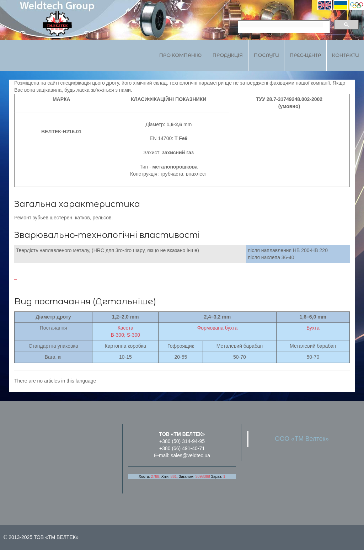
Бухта (313, 328)
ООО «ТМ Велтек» (302, 438)
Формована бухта (217, 328)
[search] (281, 24)
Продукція (228, 55)
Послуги (266, 55)
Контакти (345, 55)
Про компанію (180, 55)
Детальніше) (125, 301)
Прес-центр (305, 55)
